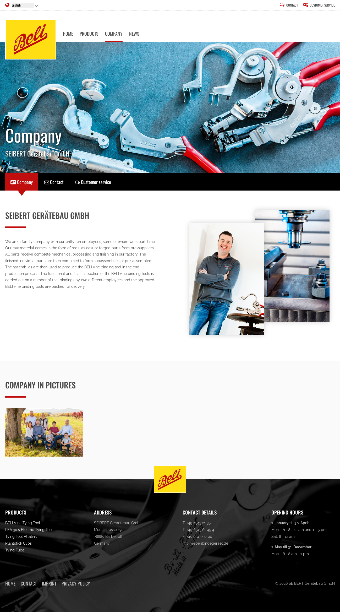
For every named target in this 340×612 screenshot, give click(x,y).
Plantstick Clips (18, 543)
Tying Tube (14, 550)
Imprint (49, 583)
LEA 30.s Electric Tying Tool (29, 529)
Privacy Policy (76, 583)
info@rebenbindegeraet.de (205, 543)
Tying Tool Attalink (21, 536)
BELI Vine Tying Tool (22, 523)
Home (10, 583)
